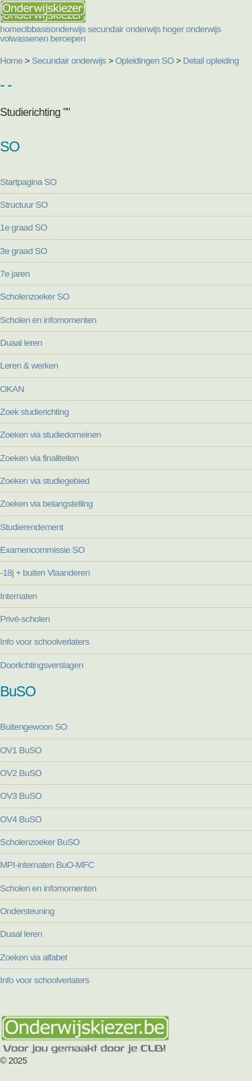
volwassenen (24, 39)
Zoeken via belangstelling (46, 504)
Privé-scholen (25, 619)
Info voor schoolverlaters (44, 642)
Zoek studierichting (34, 412)
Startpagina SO (28, 182)
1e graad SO (23, 227)
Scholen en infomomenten (48, 320)
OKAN (12, 389)
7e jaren (15, 274)
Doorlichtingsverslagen (41, 665)
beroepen (67, 39)
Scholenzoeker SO (34, 297)
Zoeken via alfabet (33, 957)
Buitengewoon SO (33, 727)
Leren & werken (29, 366)
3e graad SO (23, 251)
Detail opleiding (211, 61)
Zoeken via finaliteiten (39, 458)
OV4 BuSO (21, 819)
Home (11, 61)
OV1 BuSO (21, 750)
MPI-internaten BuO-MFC (47, 865)
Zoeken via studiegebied (44, 481)
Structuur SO (24, 205)
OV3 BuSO (21, 796)
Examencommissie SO (42, 550)
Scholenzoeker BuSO (39, 842)
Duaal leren (21, 343)
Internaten (18, 596)
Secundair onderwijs (69, 61)
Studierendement (31, 527)
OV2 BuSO (21, 773)
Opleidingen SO (145, 61)
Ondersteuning (27, 911)
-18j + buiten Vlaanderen (45, 573)
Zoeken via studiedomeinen (50, 435)
